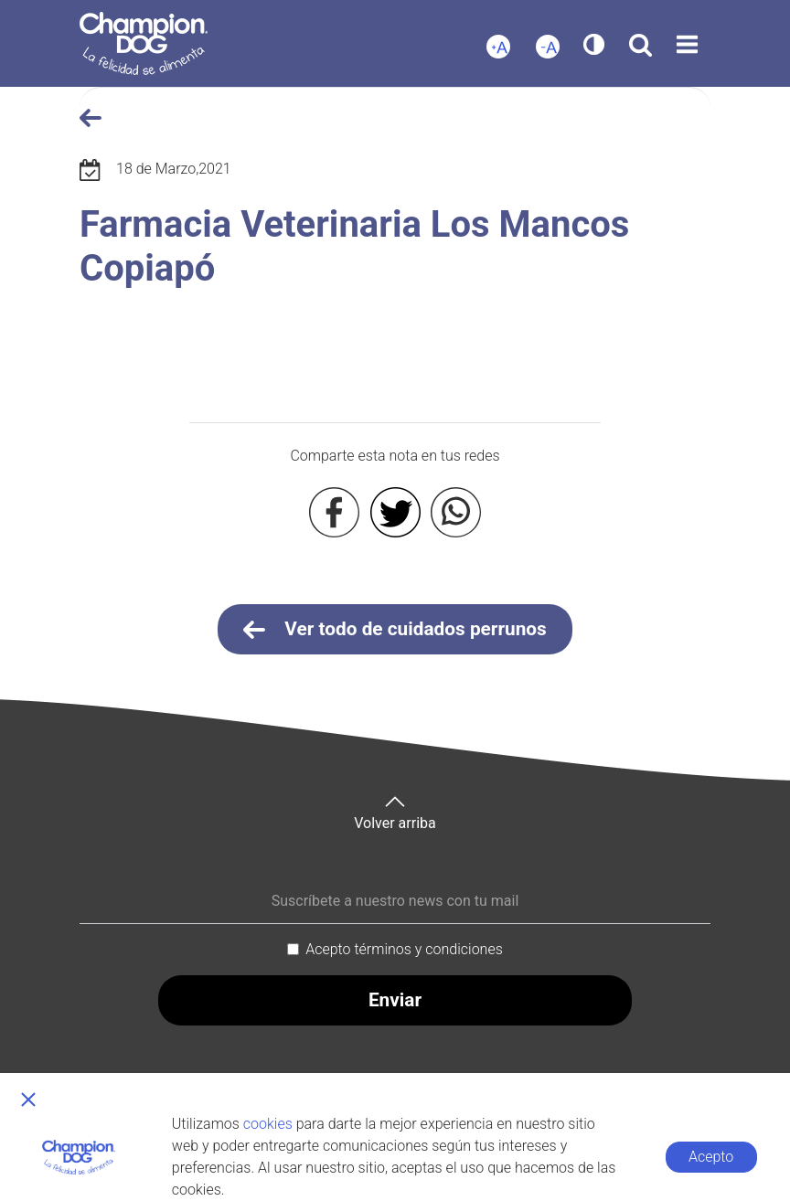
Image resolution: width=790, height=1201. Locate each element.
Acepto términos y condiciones (404, 949)
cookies (268, 1123)
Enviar (395, 1000)
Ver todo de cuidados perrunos (395, 630)
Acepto (711, 1156)
